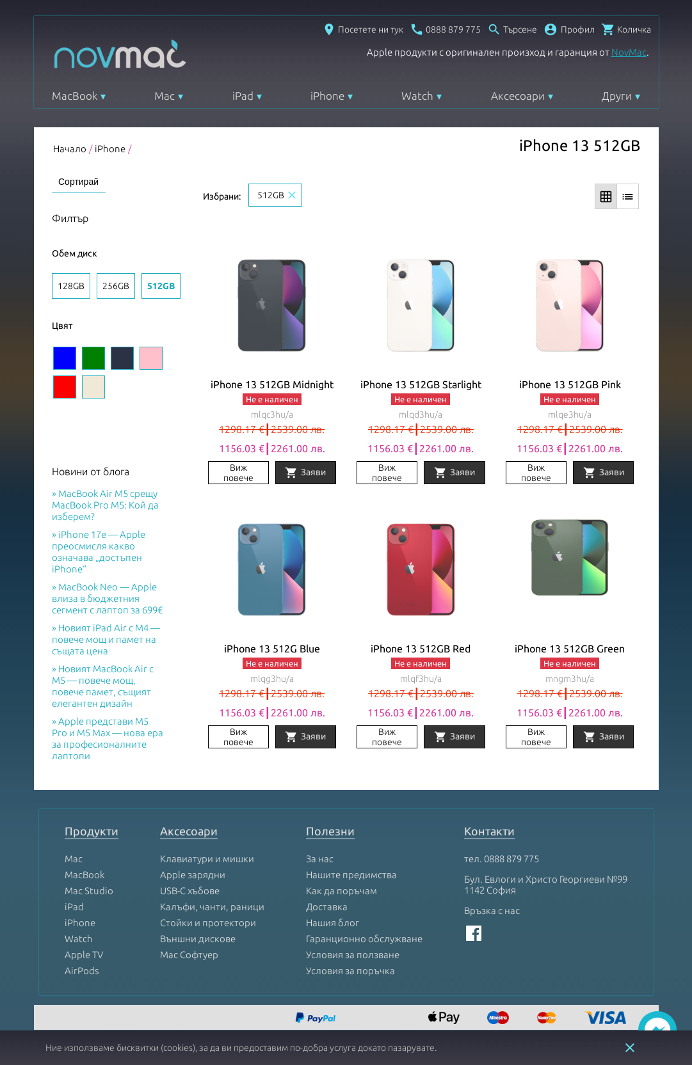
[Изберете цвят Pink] (151, 358)
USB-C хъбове (190, 890)
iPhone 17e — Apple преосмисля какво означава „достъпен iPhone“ (98, 551)
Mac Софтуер (189, 954)
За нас (320, 858)
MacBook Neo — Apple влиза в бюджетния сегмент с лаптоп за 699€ (107, 598)
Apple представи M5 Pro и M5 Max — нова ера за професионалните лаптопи (107, 738)
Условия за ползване (352, 954)
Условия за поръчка (350, 970)
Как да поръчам (341, 890)
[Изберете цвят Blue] (64, 358)
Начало (69, 148)
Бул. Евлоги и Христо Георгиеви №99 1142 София (545, 884)
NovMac (629, 52)
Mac (164, 96)
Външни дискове (198, 938)
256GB (115, 286)
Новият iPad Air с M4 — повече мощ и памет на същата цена (106, 639)
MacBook (74, 96)
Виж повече (238, 472)
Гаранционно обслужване (364, 938)
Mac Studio (89, 890)
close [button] (630, 1047)
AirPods (82, 970)
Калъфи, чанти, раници (212, 906)
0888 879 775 (511, 858)
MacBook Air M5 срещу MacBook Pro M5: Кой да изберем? (105, 505)
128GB (71, 286)
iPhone (327, 96)
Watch (417, 96)
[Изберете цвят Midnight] (122, 358)
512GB (161, 286)
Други (617, 96)
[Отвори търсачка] (512, 29)
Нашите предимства (351, 874)
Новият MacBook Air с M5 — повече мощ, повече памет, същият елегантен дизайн (103, 686)
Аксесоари (518, 96)
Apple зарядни (192, 874)
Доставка (327, 906)
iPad (242, 96)
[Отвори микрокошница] (626, 29)
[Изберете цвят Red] (64, 387)
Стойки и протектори (208, 922)
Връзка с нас (492, 910)
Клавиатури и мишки (207, 858)
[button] (569, 29)
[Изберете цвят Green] (93, 358)
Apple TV (84, 954)
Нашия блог (332, 922)
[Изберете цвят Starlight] (93, 387)
